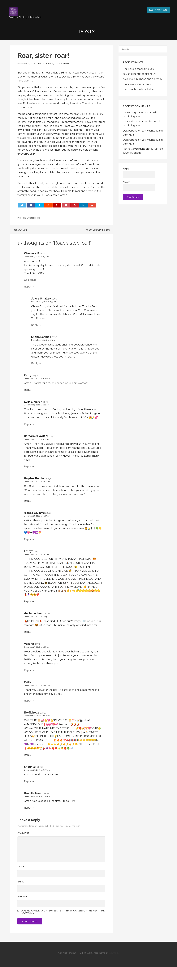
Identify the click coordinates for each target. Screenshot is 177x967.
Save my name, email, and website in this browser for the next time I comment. (63, 912)
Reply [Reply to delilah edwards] (27, 631)
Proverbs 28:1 (26, 153)
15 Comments (63, 63)
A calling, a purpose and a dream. (142, 78)
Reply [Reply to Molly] (27, 700)
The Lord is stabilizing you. (138, 68)
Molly (27, 682)
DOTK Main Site (158, 9)
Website (22, 896)
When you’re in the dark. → (99, 230)
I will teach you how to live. (139, 89)
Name (20, 866)
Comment (23, 833)
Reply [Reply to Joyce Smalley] (34, 325)
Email (20, 881)
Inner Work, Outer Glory (137, 84)
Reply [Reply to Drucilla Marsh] (27, 807)
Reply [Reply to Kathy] (27, 389)
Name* (139, 173)
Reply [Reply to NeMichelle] (27, 754)
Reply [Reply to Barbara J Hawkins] (27, 466)
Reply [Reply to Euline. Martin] (27, 424)
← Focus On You (18, 230)
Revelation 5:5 (25, 80)
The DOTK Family (46, 63)
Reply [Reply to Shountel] (27, 781)
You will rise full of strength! (139, 73)
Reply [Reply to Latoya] (27, 601)
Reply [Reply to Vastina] (27, 670)
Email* (139, 186)
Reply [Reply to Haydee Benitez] (27, 500)
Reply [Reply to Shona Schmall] (34, 363)
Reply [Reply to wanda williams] (27, 539)
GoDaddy (114, 953)
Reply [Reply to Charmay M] (27, 286)
